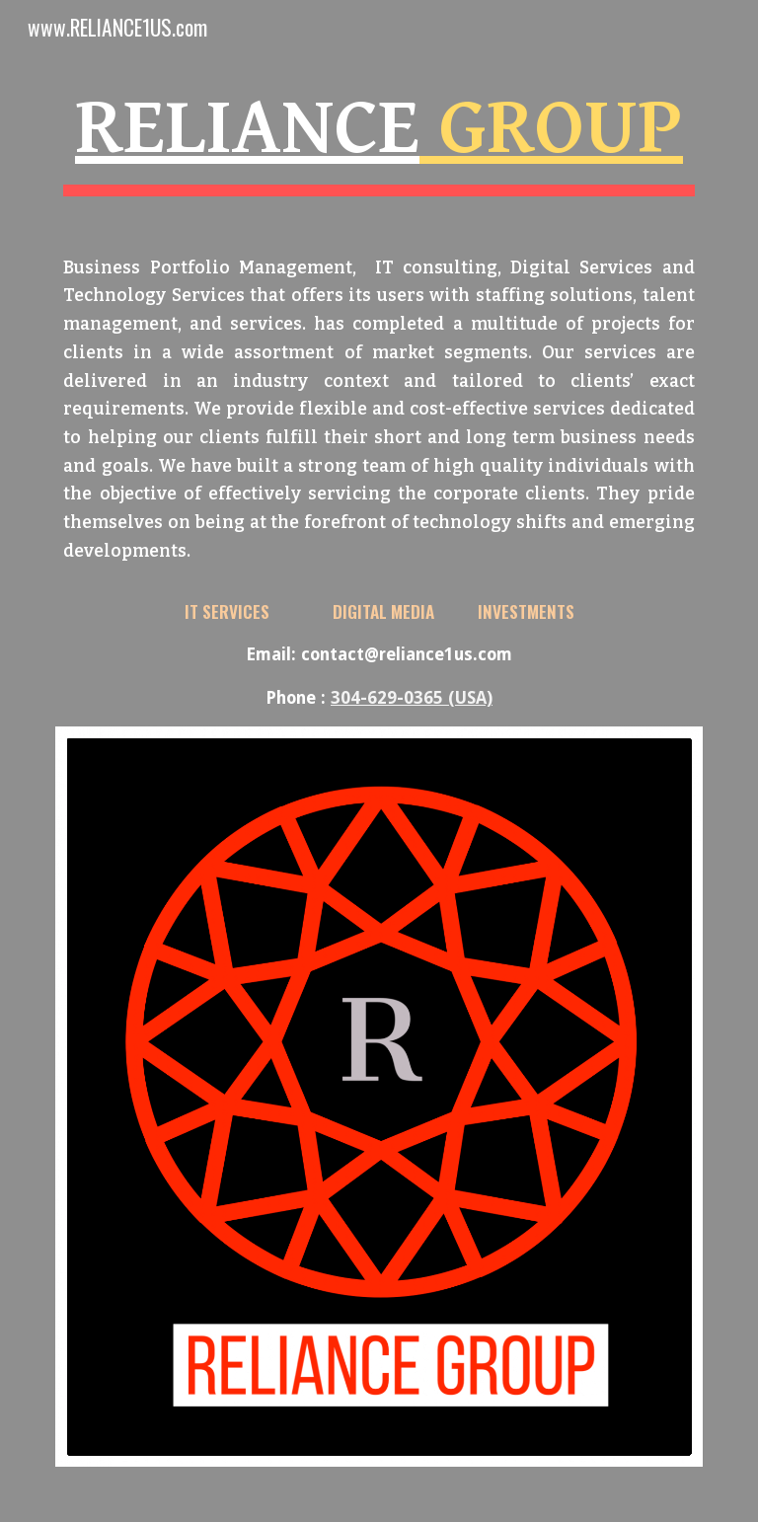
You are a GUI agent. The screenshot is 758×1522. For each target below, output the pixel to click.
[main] (378, 390)
